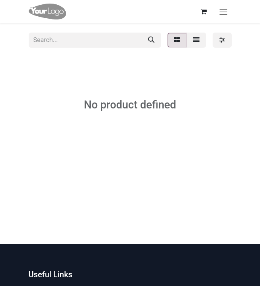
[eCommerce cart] (204, 11)
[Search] (151, 40)
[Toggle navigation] (223, 11)
